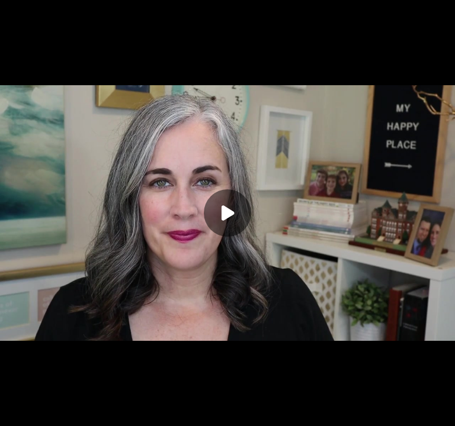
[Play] (227, 213)
